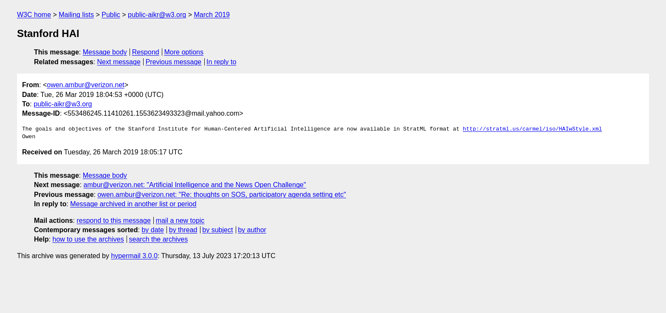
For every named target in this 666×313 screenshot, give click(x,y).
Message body (105, 52)
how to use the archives (88, 239)
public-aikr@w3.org (157, 14)
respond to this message (113, 220)
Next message (119, 61)
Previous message (174, 61)
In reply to (221, 61)
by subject (217, 229)
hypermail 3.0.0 (134, 255)
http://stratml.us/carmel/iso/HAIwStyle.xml (532, 129)
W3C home (34, 14)
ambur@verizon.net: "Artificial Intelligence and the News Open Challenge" (195, 184)
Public (111, 14)
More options (184, 52)
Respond (145, 52)
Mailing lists (76, 14)
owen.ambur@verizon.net (85, 84)
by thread (183, 229)
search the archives (158, 239)
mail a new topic (180, 220)
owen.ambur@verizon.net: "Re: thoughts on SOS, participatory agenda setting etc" (221, 194)
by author (252, 229)
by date (152, 229)
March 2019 (212, 14)
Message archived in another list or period (133, 204)
